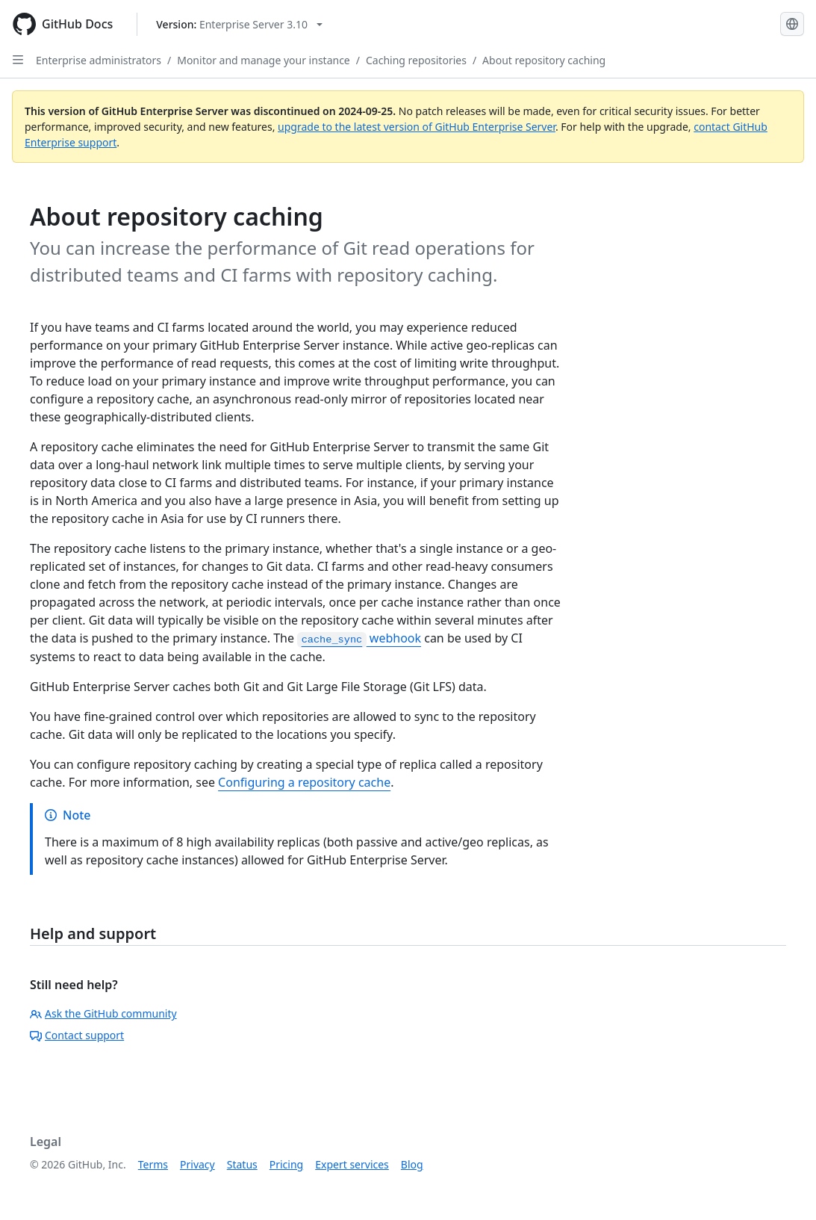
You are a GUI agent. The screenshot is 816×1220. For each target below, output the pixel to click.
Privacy (197, 1164)
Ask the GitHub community (103, 1013)
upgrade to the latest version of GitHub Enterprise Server (416, 127)
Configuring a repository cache (304, 782)
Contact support (77, 1035)
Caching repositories (416, 60)
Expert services (352, 1164)
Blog (412, 1164)
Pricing (286, 1164)
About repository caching (543, 60)
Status (242, 1164)
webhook (359, 638)
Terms (153, 1164)
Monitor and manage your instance (263, 60)
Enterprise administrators (98, 60)
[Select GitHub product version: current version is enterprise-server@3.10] (239, 24)
